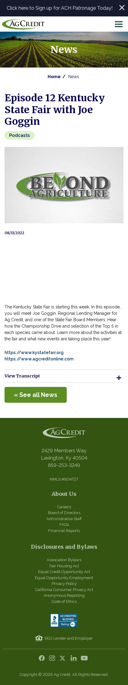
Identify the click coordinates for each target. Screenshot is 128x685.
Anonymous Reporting (64, 595)
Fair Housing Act (64, 566)
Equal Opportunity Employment (64, 577)
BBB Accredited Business (64, 620)
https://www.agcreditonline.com (39, 358)
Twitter (64, 659)
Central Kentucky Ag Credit (23, 24)
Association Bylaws (64, 560)
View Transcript (64, 377)
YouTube (84, 659)
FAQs (64, 524)
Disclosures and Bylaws (64, 546)
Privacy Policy (64, 583)
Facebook (43, 659)
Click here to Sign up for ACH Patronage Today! (60, 8)
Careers (64, 507)
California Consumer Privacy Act (64, 589)
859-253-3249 (64, 465)
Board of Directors (64, 512)
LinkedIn (74, 659)
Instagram (53, 659)
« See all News (35, 394)
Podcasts (19, 135)
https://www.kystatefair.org (34, 352)
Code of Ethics (64, 601)
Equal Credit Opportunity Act (64, 571)
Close (122, 8)
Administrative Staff (64, 518)
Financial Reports (64, 530)
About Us (64, 493)
